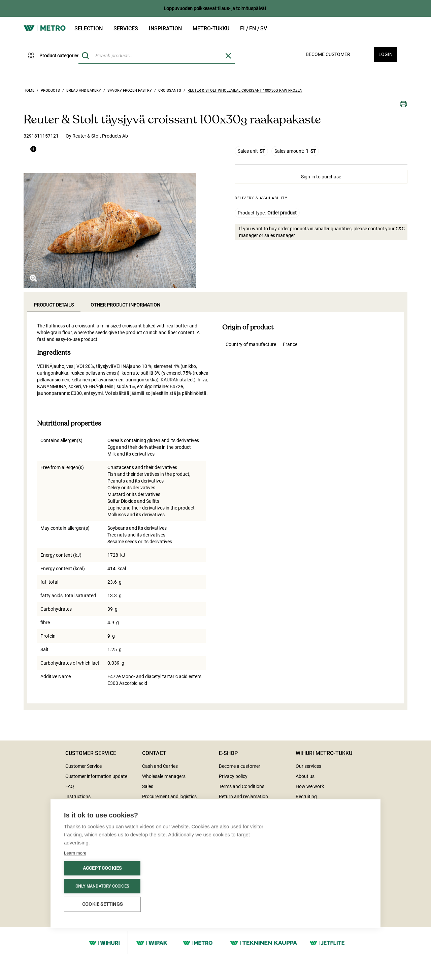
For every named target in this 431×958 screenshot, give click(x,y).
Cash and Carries (160, 766)
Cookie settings (102, 904)
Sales (147, 786)
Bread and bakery (83, 90)
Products (50, 90)
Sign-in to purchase (321, 176)
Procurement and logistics (169, 796)
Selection (88, 28)
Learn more (75, 853)
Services (125, 28)
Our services (308, 766)
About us (305, 776)
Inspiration (165, 28)
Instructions (78, 796)
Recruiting (306, 796)
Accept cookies (102, 868)
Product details (54, 305)
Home (29, 90)
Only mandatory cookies (102, 886)
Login (385, 54)
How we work (310, 786)
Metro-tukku (211, 28)
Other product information (125, 305)
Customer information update (96, 776)
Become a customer (239, 766)
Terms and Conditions (241, 786)
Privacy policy (233, 776)
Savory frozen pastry (129, 90)
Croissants (169, 90)
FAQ (69, 786)
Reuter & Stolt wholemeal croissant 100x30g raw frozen (245, 90)
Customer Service (83, 766)
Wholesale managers (164, 776)
